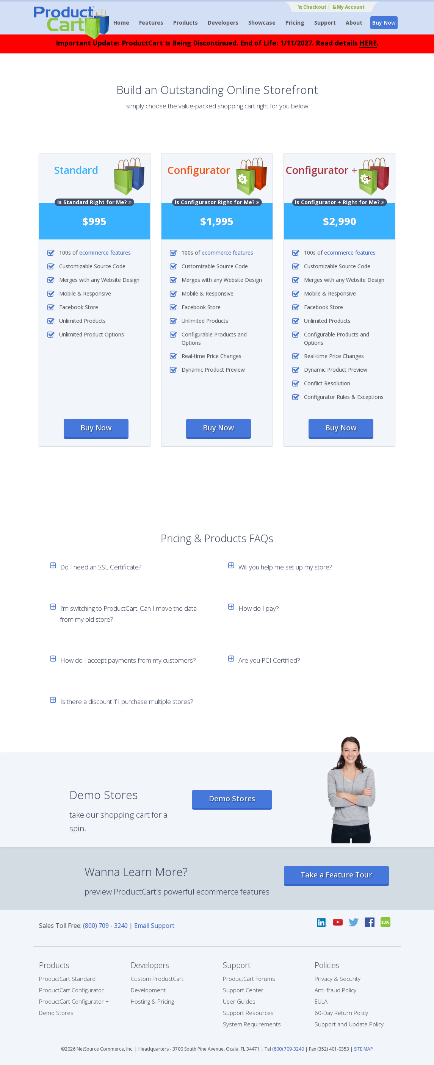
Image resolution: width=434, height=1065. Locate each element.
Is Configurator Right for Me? (217, 202)
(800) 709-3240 (288, 1049)
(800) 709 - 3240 (105, 925)
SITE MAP (363, 1049)
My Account (349, 7)
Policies (327, 965)
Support (325, 22)
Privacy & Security (337, 978)
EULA (321, 1001)
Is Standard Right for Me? (94, 202)
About (354, 22)
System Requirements (252, 1024)
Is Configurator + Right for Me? (339, 202)
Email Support (154, 925)
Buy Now (384, 22)
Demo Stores (232, 799)
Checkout (312, 7)
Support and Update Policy (349, 1024)
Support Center (243, 990)
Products (185, 22)
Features (151, 22)
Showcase (262, 22)
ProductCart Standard (67, 978)
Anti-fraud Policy (335, 990)
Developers (223, 22)
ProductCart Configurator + (74, 1001)
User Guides (239, 1001)
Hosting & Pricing (152, 1001)
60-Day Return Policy (341, 1013)
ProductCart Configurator (71, 990)
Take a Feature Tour (336, 875)
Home (121, 22)
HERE (368, 42)
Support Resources (248, 1013)
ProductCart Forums (249, 978)
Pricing (294, 22)
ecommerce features (105, 252)
